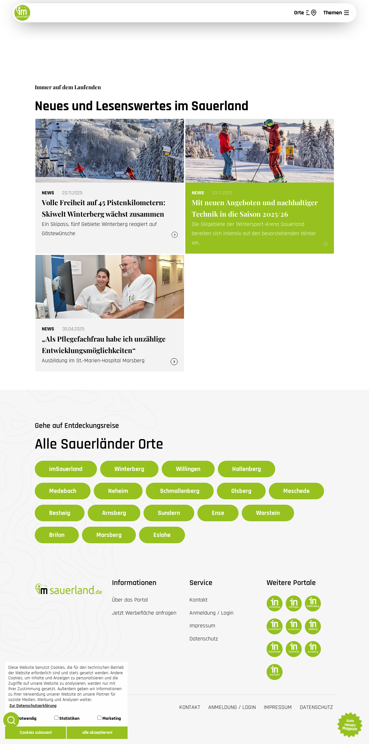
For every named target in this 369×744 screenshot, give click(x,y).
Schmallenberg (179, 491)
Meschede (296, 491)
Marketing (109, 718)
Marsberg (109, 535)
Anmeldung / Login (232, 707)
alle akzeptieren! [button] (97, 732)
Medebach (62, 491)
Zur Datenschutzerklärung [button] (32, 706)
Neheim (118, 491)
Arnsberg (114, 513)
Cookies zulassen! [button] (36, 732)
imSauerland (66, 469)
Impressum (278, 707)
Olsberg (241, 491)
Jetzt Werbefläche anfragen (144, 613)
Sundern (169, 513)
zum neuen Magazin (349, 725)
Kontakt (189, 707)
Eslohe (162, 535)
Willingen (188, 469)
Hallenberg (246, 469)
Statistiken (66, 718)
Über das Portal (130, 599)
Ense (218, 513)
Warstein (268, 513)
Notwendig (24, 718)
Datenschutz (316, 707)
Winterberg (129, 469)
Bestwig (59, 513)
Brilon (56, 535)
